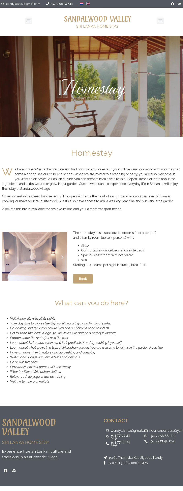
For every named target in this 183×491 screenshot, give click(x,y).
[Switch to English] (88, 2)
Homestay (91, 86)
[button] (28, 21)
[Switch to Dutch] (81, 2)
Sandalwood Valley (97, 18)
